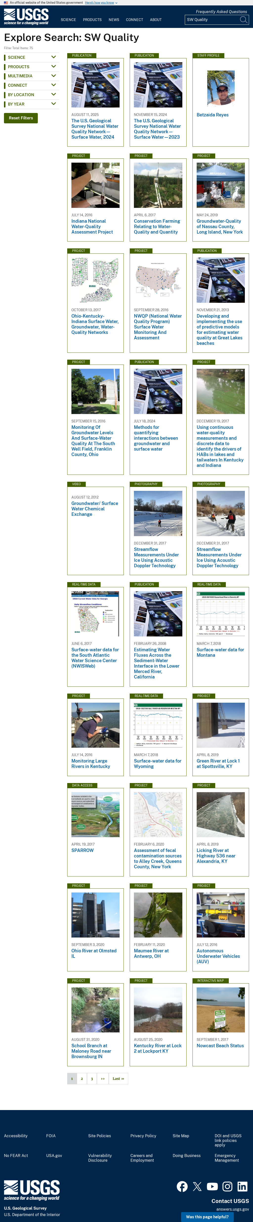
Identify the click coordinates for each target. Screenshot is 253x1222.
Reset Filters (21, 118)
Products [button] (18, 67)
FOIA (51, 1136)
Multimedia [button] (20, 76)
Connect (134, 20)
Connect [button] (17, 85)
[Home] (26, 24)
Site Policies (99, 1136)
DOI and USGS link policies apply (228, 1141)
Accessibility (16, 1136)
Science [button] (16, 57)
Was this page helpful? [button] (207, 1217)
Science (68, 20)
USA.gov (54, 1156)
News (114, 20)
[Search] (244, 20)
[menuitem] (68, 16)
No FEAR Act (16, 1156)
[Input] (217, 20)
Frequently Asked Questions (221, 11)
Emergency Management (227, 1158)
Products (92, 20)
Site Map (181, 1136)
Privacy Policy (143, 1136)
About (156, 20)
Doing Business (187, 1156)
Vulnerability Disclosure (100, 1158)
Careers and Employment (142, 1158)
